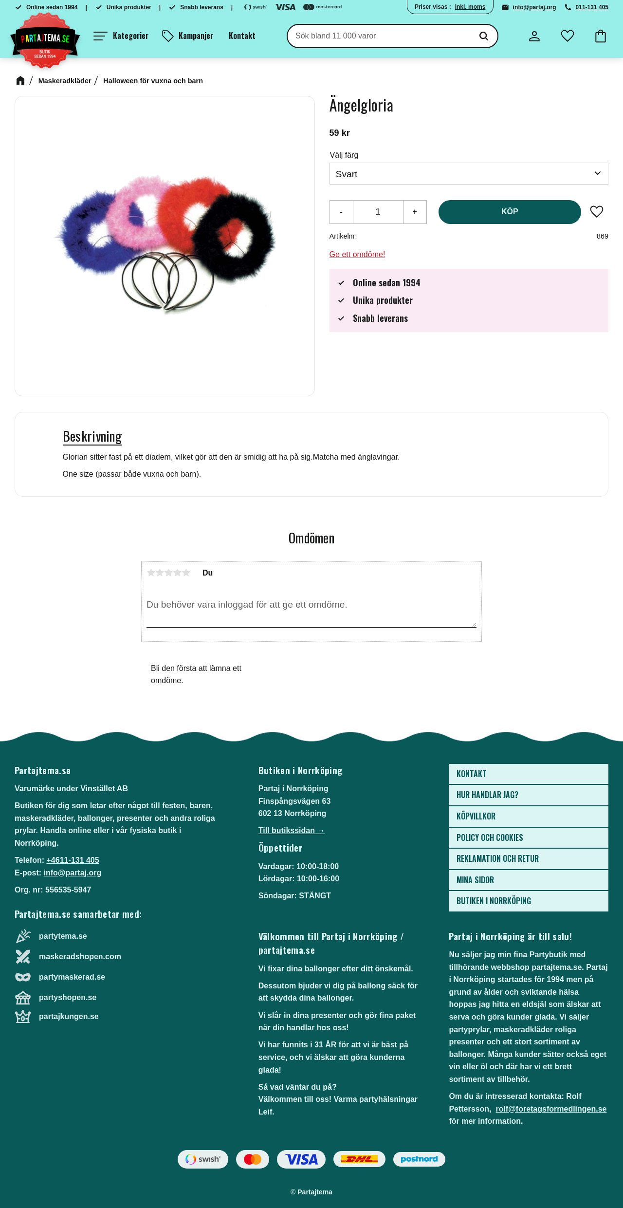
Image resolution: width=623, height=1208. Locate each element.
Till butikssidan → (291, 830)
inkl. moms (470, 6)
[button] (121, 36)
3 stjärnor (168, 572)
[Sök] (483, 36)
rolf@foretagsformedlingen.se (550, 1109)
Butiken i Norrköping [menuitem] (494, 901)
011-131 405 (592, 7)
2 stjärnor (159, 572)
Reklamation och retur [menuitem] (498, 858)
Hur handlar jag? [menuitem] (487, 794)
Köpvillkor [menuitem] (476, 816)
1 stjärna (151, 572)
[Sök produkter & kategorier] (379, 36)
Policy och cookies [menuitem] (490, 837)
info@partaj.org (534, 7)
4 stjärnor (177, 572)
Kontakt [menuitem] (242, 35)
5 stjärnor (186, 572)
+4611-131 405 (72, 860)
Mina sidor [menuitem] (475, 880)
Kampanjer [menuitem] (196, 35)
